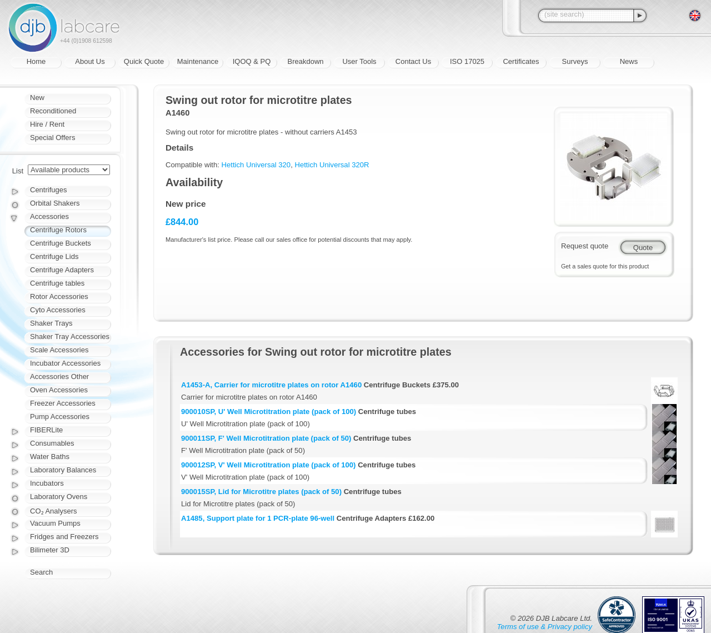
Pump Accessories (59, 416)
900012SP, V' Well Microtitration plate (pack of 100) (268, 465)
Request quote (584, 246)
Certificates (521, 61)
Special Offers (52, 137)
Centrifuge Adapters (62, 270)
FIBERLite (46, 430)
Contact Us (413, 61)
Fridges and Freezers (64, 536)
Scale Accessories (59, 350)
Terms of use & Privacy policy (544, 626)
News (629, 61)
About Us (89, 61)
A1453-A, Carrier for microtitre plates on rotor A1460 (271, 385)
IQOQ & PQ (252, 61)
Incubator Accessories (65, 363)
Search (41, 572)
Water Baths (49, 456)
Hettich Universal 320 (256, 165)
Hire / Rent (47, 124)
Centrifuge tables (57, 283)
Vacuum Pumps (55, 523)
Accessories (49, 216)
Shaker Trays (51, 323)
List (17, 171)
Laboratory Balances (63, 470)
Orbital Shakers (55, 203)
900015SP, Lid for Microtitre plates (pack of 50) (261, 491)
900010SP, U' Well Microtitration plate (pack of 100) (268, 411)
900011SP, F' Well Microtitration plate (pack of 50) (266, 438)
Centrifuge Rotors (58, 230)
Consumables (52, 443)
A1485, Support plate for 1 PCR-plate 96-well (257, 518)
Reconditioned (53, 111)
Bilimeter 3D (49, 550)
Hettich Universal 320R (331, 165)
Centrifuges (48, 190)
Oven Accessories (59, 390)
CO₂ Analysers (53, 511)
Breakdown (305, 61)
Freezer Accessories (63, 403)
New (37, 97)
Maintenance (197, 61)
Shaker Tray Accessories (69, 336)
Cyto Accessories (58, 310)
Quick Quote (144, 61)
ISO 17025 (467, 61)
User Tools (359, 61)
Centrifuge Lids (54, 256)
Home (36, 61)
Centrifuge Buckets (60, 243)
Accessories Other (59, 376)
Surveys (575, 61)
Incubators (47, 483)
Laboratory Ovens (58, 496)
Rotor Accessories (59, 296)
